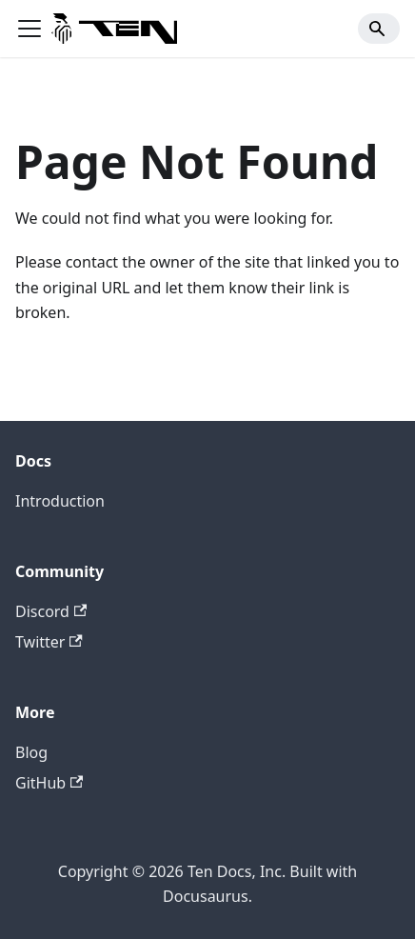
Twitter (49, 641)
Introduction (60, 500)
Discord (51, 611)
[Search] (379, 28)
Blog (31, 752)
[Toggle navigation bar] (29, 28)
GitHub (49, 782)
